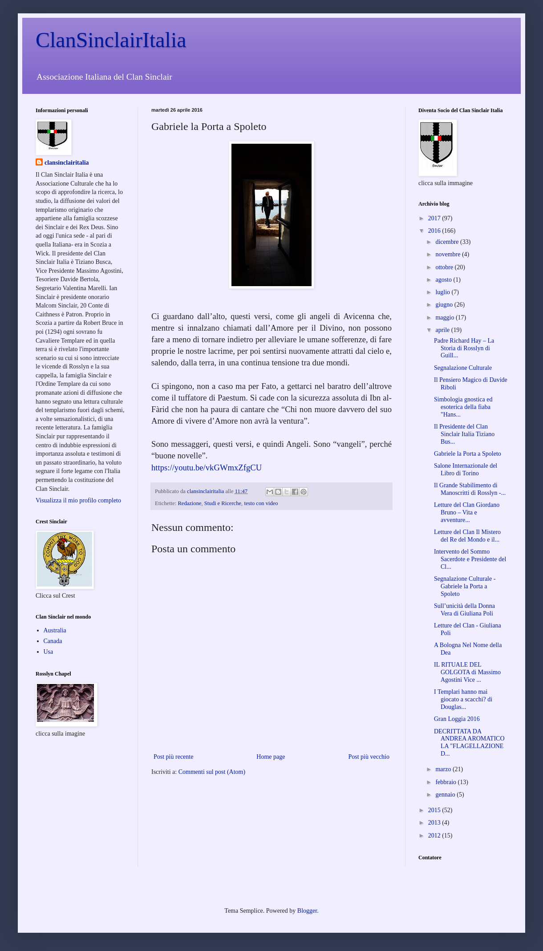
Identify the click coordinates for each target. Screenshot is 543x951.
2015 (435, 810)
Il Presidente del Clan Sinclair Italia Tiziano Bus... (464, 434)
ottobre (444, 267)
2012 (435, 835)
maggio (445, 317)
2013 (435, 822)
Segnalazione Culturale (463, 367)
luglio (443, 292)
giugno (444, 304)
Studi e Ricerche (222, 503)
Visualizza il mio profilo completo (78, 500)
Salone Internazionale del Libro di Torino (465, 469)
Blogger (307, 910)
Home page (270, 756)
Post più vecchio (368, 756)
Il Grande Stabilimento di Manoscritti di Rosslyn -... (470, 489)
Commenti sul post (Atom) (212, 772)
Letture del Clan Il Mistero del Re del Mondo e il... (467, 536)
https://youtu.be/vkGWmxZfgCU (206, 467)
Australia (55, 630)
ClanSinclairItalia (111, 40)
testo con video (261, 503)
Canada (53, 641)
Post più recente (173, 756)
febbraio (446, 782)
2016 (435, 230)
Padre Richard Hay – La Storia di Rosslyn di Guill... (464, 348)
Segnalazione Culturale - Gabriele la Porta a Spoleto (464, 586)
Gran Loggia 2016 (457, 719)
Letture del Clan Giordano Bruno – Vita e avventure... (466, 512)
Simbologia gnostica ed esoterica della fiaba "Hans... (463, 407)
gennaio (446, 794)
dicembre (447, 242)
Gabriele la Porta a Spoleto (467, 453)
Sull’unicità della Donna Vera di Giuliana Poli (464, 610)
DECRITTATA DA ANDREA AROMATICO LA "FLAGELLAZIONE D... (469, 742)
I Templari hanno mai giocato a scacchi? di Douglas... (463, 699)
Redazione (189, 503)
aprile (443, 330)
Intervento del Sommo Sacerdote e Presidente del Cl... (470, 559)
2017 (435, 218)
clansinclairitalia (67, 162)
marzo (443, 769)
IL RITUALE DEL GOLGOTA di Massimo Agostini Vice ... (467, 672)
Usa (48, 651)
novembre (448, 254)
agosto (444, 279)
